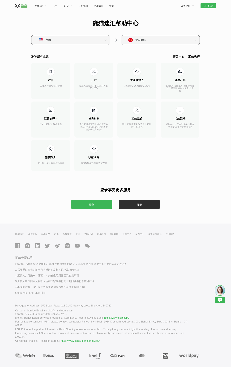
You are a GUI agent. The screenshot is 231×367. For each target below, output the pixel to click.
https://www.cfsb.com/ (116, 317)
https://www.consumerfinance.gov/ (80, 340)
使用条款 (169, 234)
